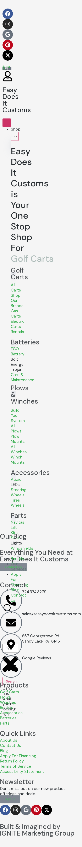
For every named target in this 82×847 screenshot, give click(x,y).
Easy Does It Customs (16, 98)
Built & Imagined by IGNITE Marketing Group (37, 821)
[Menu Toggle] (6, 122)
